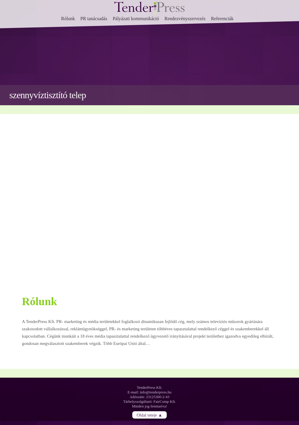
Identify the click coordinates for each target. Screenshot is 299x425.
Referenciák (222, 18)
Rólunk (68, 18)
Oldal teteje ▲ (149, 414)
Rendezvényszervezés (184, 18)
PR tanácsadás (93, 18)
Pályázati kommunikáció (136, 18)
